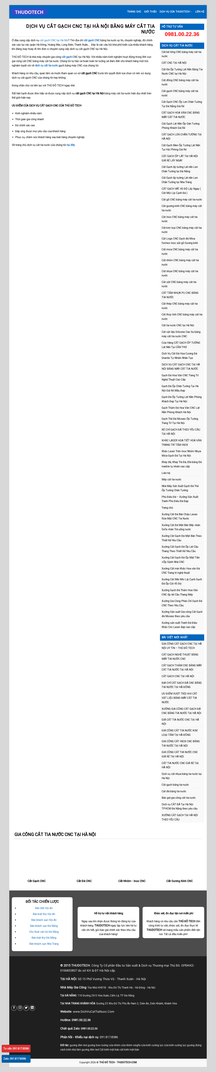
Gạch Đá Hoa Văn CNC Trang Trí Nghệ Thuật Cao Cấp (180, 377)
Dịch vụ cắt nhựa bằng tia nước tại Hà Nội (182, 776)
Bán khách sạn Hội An (44, 920)
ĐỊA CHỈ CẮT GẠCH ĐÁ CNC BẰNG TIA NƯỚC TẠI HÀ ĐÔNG (182, 685)
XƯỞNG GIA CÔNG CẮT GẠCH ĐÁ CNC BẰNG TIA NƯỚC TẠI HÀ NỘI (181, 711)
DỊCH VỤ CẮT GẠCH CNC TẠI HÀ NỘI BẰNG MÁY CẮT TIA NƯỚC (181, 367)
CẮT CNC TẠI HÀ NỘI (174, 62)
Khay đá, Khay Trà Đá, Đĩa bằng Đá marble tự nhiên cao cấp (182, 464)
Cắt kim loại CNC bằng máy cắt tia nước (182, 230)
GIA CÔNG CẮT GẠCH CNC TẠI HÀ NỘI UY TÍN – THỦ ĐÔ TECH (182, 646)
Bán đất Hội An (44, 908)
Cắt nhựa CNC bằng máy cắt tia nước (180, 273)
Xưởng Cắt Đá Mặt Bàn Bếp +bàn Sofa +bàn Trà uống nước (181, 527)
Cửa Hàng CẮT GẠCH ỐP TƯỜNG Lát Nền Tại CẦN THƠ (181, 345)
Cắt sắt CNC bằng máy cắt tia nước (179, 284)
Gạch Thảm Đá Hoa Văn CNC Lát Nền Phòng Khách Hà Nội (181, 410)
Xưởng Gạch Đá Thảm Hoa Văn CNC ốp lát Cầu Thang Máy (180, 592)
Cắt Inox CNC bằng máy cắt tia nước (179, 219)
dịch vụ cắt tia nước (46, 65)
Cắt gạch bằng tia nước (175, 784)
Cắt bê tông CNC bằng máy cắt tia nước (181, 54)
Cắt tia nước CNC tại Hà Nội (178, 325)
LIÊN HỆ (199, 11)
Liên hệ (166, 473)
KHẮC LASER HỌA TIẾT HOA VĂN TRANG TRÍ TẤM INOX (181, 442)
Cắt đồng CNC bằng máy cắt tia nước (180, 82)
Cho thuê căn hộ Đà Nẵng (44, 931)
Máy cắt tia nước (171, 479)
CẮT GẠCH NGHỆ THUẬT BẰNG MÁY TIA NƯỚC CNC (180, 657)
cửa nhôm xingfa (130, 1045)
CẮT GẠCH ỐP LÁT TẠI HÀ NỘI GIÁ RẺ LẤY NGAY (180, 158)
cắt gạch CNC (92, 40)
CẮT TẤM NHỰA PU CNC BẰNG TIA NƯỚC (180, 295)
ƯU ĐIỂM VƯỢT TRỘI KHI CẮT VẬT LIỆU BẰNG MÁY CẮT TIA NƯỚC (179, 698)
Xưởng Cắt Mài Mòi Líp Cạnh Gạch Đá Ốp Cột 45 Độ (182, 581)
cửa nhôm (114, 1045)
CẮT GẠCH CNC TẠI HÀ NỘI (178, 676)
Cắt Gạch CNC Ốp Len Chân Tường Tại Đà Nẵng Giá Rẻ (182, 104)
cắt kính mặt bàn (129, 1049)
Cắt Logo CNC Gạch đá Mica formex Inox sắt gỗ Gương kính (180, 241)
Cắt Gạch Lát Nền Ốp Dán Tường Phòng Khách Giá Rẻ (180, 126)
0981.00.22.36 (182, 34)
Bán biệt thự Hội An (44, 914)
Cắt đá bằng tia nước (174, 791)
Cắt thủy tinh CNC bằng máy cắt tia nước (182, 316)
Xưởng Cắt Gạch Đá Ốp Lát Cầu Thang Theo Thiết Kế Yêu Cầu (180, 549)
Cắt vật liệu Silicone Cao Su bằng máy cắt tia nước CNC (181, 334)
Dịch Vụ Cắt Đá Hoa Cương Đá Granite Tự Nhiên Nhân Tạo (179, 356)
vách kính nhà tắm (70, 1049)
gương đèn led (78, 1045)
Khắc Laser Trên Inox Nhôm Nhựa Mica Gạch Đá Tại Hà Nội (181, 453)
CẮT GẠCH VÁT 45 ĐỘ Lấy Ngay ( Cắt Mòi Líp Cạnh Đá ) (181, 191)
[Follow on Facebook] (14, 1008)
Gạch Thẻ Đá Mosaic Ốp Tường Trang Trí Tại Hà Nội (180, 421)
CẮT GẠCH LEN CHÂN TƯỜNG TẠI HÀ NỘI (182, 136)
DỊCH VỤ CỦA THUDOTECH (176, 11)
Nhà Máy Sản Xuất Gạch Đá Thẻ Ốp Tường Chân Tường (180, 488)
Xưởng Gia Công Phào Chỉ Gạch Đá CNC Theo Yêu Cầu (182, 603)
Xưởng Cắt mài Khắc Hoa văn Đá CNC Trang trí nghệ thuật (181, 571)
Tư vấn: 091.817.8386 (16, 1048)
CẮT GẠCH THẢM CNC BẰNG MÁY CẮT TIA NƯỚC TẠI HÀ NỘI (182, 667)
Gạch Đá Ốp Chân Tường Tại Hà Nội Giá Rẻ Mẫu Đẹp (180, 388)
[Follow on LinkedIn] (32, 1008)
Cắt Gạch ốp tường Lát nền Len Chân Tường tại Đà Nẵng (180, 169)
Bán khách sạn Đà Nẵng (44, 925)
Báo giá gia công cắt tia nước (179, 797)
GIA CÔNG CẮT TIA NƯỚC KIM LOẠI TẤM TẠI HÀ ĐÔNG (179, 732)
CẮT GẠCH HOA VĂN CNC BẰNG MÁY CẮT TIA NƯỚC (181, 115)
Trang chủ (134, 11)
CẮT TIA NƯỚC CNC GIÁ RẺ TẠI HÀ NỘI (180, 765)
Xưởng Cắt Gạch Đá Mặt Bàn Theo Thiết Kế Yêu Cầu (182, 538)
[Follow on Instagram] (20, 1008)
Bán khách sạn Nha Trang (44, 943)
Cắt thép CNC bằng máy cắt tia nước (180, 306)
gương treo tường (98, 1045)
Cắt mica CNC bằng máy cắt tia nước (180, 251)
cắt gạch (67, 56)
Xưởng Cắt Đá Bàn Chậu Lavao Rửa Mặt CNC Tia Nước (179, 516)
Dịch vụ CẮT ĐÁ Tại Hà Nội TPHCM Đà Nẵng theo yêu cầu (179, 806)
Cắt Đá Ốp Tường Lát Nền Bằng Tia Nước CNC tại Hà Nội (182, 71)
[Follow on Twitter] (26, 1008)
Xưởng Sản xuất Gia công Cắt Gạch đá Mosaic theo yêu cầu (182, 614)
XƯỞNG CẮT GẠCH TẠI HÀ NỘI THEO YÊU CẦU (180, 817)
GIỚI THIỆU (150, 11)
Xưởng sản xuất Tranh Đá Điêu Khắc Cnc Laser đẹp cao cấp (179, 625)
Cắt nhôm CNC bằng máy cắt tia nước (180, 262)
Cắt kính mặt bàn (109, 1049)
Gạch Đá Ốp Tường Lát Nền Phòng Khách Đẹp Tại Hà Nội (182, 399)
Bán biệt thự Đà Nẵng (44, 937)
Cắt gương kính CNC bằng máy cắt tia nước (182, 208)
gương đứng (194, 1045)
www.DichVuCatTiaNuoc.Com (93, 1011)
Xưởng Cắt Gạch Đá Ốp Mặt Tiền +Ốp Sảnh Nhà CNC (181, 560)
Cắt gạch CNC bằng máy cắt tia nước (180, 93)
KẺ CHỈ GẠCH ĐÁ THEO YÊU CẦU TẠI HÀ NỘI (181, 432)
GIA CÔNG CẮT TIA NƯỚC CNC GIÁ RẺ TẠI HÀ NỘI (180, 754)
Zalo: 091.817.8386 (14, 1058)
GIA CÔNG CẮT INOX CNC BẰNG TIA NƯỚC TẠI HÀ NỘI (181, 743)
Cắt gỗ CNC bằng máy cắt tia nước (182, 199)
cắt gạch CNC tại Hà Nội (54, 40)
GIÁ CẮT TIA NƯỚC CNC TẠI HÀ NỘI (180, 722)
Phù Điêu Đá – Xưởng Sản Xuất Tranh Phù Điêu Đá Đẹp (180, 499)
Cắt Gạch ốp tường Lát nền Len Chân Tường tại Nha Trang (180, 180)
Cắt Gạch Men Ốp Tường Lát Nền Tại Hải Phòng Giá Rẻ (181, 147)
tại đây (71, 145)
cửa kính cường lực (152, 1045)
